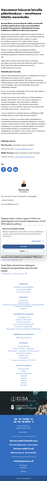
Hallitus (23, 371)
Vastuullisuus (23, 297)
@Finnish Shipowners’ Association (23, 445)
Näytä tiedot (36, 241)
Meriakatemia (23, 358)
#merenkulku (31, 452)
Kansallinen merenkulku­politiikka (23, 287)
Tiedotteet (23, 376)
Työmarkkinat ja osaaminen (23, 314)
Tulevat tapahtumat (23, 346)
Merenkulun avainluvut (24, 292)
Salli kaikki (23, 246)
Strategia (23, 380)
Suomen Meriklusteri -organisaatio (23, 348)
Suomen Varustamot (23, 365)
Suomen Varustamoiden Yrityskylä (23, 324)
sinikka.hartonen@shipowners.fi (25, 157)
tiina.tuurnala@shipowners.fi (24, 149)
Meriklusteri (23, 343)
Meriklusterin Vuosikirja (23, 353)
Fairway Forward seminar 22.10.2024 (23, 360)
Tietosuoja (23, 383)
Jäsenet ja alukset (23, 369)
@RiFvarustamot (17, 452)
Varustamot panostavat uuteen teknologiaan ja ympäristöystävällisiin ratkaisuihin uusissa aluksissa (23, 305)
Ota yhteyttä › (23, 465)
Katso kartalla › (23, 432)
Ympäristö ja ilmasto (24, 303)
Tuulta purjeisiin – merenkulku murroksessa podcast (23, 351)
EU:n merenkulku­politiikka (24, 289)
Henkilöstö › (23, 467)
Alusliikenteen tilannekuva (23, 337)
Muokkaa (24, 251)
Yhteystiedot (23, 385)
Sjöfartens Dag (23, 355)
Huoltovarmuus (23, 300)
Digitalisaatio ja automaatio (23, 334)
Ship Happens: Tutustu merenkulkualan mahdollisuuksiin (23, 329)
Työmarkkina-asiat (23, 317)
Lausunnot (23, 378)
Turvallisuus (23, 308)
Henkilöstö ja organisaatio (23, 373)
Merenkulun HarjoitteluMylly (23, 326)
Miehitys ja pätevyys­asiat (23, 319)
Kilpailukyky (23, 284)
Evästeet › (24, 471)
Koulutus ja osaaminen (23, 322)
